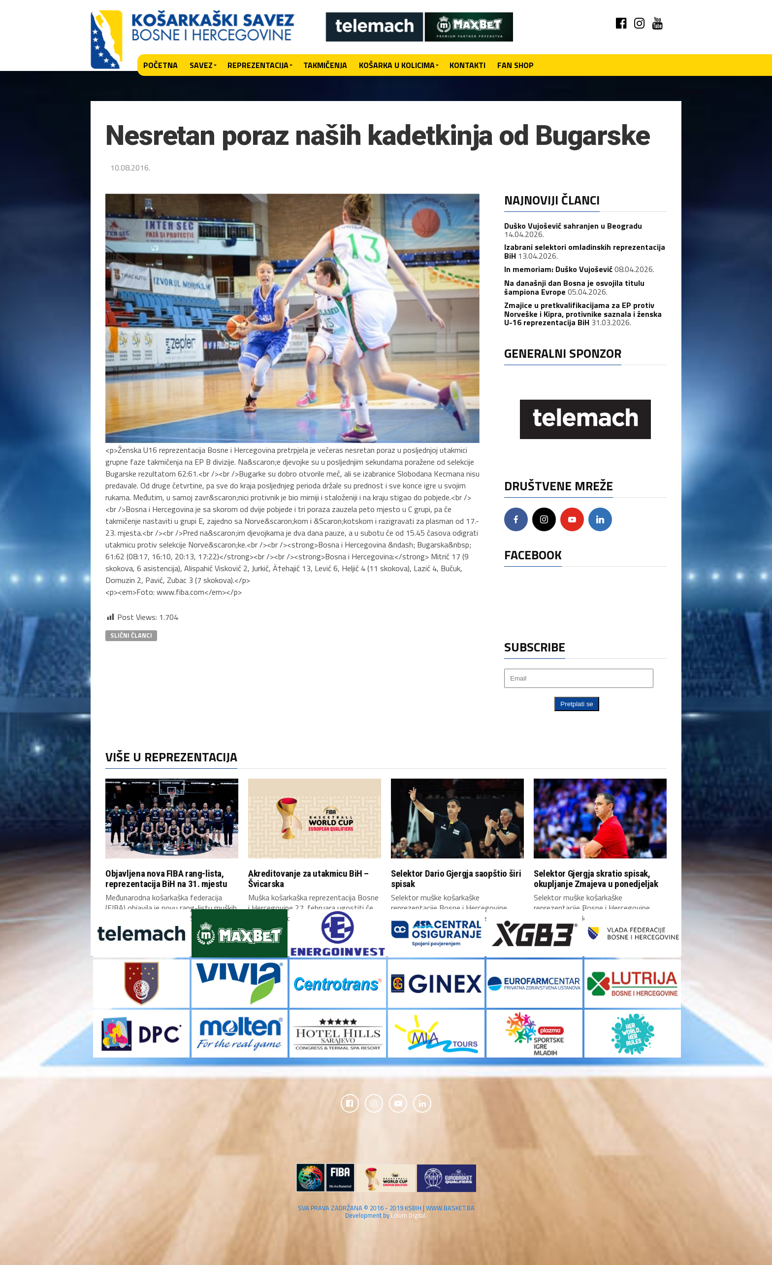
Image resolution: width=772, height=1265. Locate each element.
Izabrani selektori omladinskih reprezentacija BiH (584, 251)
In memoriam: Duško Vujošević (558, 269)
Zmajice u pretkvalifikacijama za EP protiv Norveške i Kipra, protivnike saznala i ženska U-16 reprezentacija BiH (583, 313)
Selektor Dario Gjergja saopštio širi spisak (456, 878)
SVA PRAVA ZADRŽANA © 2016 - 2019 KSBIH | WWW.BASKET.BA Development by (386, 1213)
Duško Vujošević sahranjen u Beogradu (573, 226)
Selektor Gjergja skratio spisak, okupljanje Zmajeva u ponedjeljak (596, 878)
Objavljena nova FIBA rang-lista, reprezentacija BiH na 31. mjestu (166, 878)
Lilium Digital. (409, 1217)
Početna (160, 65)
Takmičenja (325, 65)
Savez (201, 65)
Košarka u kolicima (397, 65)
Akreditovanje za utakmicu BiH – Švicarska (308, 878)
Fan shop (515, 65)
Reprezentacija (258, 65)
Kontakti (467, 65)
